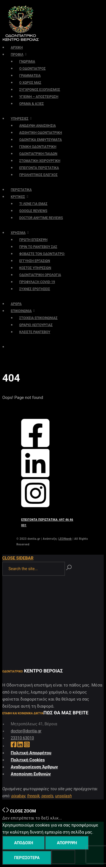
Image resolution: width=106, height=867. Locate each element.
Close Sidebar (17, 558)
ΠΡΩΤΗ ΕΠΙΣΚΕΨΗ (33, 240)
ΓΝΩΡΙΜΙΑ (27, 62)
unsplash (63, 795)
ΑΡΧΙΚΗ (17, 47)
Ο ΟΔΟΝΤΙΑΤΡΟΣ (32, 69)
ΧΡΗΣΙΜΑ (18, 233)
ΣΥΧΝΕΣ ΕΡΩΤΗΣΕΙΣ (34, 289)
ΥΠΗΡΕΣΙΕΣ (20, 119)
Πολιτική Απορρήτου (31, 752)
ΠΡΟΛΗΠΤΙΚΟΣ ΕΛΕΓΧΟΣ (38, 175)
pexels (47, 795)
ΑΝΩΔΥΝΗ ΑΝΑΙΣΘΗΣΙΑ (37, 126)
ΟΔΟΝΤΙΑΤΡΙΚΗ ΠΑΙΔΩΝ (38, 154)
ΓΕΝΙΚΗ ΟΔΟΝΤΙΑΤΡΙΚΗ (37, 147)
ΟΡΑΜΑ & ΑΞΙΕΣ (31, 104)
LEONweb (65, 538)
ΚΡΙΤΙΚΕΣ (18, 197)
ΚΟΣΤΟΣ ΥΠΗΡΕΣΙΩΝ (35, 268)
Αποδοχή (23, 843)
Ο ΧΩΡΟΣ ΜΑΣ (30, 83)
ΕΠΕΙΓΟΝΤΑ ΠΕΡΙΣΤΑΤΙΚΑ (39, 168)
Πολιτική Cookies (28, 759)
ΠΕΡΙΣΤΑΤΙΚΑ (21, 190)
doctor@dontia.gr (26, 731)
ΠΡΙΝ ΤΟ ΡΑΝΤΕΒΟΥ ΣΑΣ (38, 247)
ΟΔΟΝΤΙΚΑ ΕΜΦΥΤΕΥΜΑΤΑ (40, 140)
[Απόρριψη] (63, 857)
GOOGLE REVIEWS (33, 211)
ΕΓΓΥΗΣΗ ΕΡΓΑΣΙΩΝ (34, 261)
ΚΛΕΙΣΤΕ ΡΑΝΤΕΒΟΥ (34, 332)
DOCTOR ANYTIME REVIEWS (41, 218)
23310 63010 (22, 738)
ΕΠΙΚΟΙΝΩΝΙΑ (21, 311)
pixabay (18, 795)
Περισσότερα (27, 857)
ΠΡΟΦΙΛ (17, 55)
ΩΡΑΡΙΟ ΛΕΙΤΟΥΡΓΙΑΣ (36, 325)
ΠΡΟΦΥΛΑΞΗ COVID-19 (37, 282)
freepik (33, 795)
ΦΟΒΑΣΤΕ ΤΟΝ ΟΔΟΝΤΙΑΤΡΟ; (42, 254)
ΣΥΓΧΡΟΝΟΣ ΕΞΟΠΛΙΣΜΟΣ (39, 90)
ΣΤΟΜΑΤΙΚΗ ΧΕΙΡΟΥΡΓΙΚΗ (39, 161)
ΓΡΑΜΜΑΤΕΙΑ (30, 76)
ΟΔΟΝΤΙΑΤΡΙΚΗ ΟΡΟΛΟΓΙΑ (40, 275)
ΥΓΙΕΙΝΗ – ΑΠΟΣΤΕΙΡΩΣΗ (38, 97)
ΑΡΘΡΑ (16, 304)
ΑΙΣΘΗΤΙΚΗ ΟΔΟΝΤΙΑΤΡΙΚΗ (40, 133)
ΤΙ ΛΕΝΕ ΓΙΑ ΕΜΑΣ (33, 204)
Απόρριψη (67, 843)
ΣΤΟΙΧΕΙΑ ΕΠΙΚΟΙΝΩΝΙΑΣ (38, 318)
